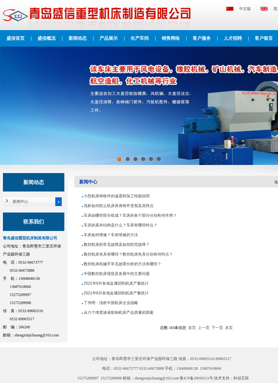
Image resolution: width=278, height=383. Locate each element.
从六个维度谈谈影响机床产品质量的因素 (119, 312)
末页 (229, 327)
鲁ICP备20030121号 (197, 378)
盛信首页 (15, 38)
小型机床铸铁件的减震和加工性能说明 (117, 196)
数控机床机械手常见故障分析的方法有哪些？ (122, 264)
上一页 (203, 327)
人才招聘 (233, 38)
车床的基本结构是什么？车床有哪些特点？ (120, 225)
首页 (192, 327)
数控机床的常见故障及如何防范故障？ (117, 244)
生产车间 (140, 38)
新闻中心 (20, 201)
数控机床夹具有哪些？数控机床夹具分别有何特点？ (128, 254)
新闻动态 (78, 38)
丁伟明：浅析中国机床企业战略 (111, 303)
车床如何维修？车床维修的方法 (111, 235)
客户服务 (202, 38)
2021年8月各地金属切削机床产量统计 (116, 293)
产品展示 (109, 38)
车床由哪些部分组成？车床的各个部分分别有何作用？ (130, 215)
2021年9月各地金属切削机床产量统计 (116, 283)
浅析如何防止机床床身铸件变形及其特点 (119, 205)
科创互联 (241, 378)
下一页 (217, 327)
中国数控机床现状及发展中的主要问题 (117, 273)
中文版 (245, 8)
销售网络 (171, 38)
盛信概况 (46, 38)
